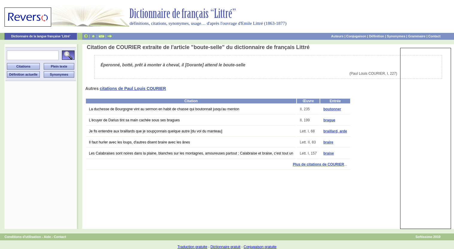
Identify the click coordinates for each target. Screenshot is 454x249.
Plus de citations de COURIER (318, 164)
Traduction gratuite (192, 247)
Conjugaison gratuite (260, 247)
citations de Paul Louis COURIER (133, 88)
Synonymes (396, 36)
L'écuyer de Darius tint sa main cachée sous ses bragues (134, 120)
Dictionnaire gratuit (225, 247)
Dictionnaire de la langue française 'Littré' (40, 36)
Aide (47, 237)
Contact (434, 36)
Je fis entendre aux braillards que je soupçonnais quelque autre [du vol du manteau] (155, 131)
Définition (376, 36)
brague (329, 120)
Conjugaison (356, 36)
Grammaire (417, 36)
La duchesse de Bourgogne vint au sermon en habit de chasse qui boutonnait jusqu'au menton (164, 109)
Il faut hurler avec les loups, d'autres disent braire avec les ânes (139, 142)
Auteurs (337, 36)
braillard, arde (335, 131)
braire (328, 142)
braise (328, 153)
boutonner (332, 109)
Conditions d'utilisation (22, 237)
